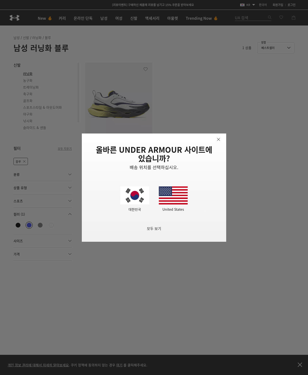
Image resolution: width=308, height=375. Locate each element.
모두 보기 (154, 228)
